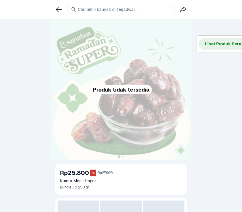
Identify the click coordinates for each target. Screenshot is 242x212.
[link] (58, 9)
